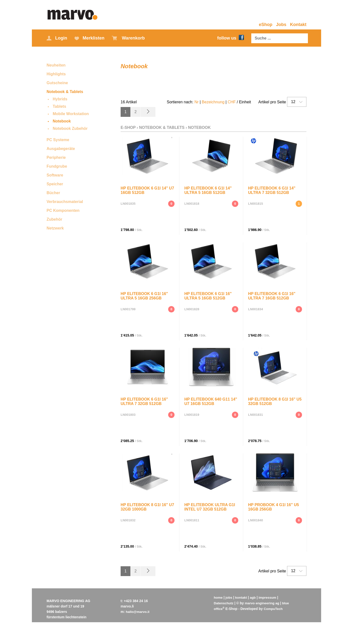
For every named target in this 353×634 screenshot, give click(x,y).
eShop (265, 24)
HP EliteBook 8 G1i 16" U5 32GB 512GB (275, 400)
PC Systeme (58, 140)
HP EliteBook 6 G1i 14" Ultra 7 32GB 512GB (271, 189)
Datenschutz (224, 602)
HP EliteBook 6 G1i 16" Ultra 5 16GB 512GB (208, 295)
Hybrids (60, 99)
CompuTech (274, 608)
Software (55, 175)
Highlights (56, 74)
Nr (196, 102)
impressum (269, 597)
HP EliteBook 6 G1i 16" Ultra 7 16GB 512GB (271, 295)
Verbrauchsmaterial (65, 202)
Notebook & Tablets (65, 92)
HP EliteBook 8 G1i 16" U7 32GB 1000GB (147, 506)
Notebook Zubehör (70, 128)
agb (254, 597)
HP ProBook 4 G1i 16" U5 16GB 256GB (273, 506)
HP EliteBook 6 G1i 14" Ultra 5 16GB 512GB (208, 189)
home (218, 597)
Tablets (59, 106)
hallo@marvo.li (138, 611)
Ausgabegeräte (61, 149)
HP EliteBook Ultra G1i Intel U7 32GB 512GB (209, 506)
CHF (232, 102)
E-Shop (128, 127)
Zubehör (54, 219)
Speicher (55, 184)
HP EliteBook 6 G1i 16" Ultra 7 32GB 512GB (144, 400)
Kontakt (298, 24)
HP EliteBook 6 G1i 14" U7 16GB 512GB (147, 189)
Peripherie (56, 157)
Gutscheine (57, 83)
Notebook (62, 121)
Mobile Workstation (71, 114)
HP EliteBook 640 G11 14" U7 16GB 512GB (210, 400)
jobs (229, 597)
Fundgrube (57, 166)
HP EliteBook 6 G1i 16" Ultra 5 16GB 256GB (144, 295)
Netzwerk (55, 228)
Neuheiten (56, 65)
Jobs (281, 24)
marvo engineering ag (263, 602)
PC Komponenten (63, 210)
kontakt (242, 597)
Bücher (53, 193)
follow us (230, 38)
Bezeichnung (213, 102)
